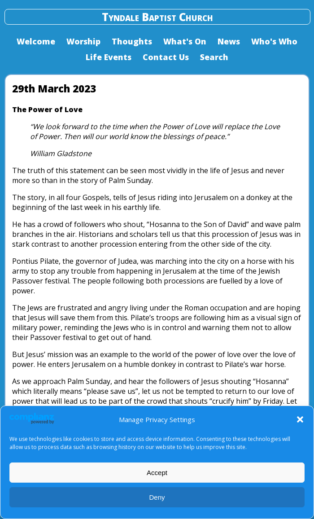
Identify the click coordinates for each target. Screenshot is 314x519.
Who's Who (274, 41)
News (229, 41)
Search (214, 57)
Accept (157, 472)
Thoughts (132, 41)
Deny (157, 497)
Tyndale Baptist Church (157, 16)
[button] (300, 419)
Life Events (108, 57)
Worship (83, 41)
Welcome (36, 41)
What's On (184, 41)
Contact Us (166, 57)
